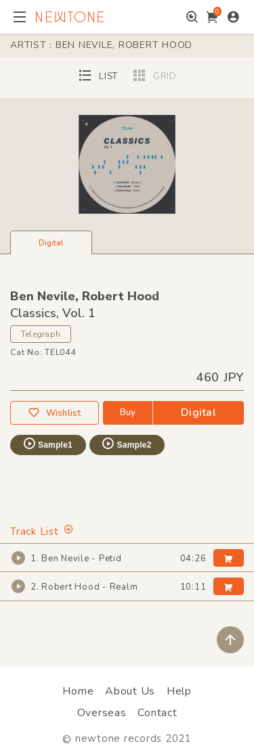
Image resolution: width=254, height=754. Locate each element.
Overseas (102, 712)
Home (77, 691)
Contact (157, 712)
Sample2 (126, 443)
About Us (130, 691)
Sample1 (47, 443)
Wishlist (54, 412)
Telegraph (40, 334)
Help (179, 691)
